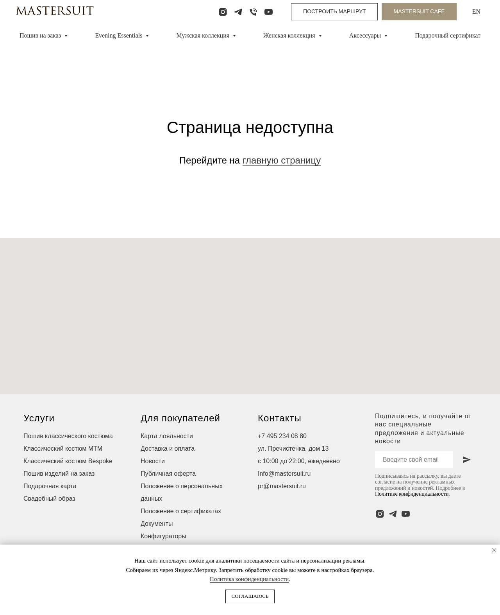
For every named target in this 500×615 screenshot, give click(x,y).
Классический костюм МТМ (62, 448)
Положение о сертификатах (181, 511)
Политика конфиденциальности (249, 579)
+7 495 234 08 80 (282, 436)
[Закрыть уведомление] (494, 550)
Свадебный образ (49, 498)
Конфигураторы (163, 536)
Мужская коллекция (204, 35)
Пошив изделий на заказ (59, 473)
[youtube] (268, 12)
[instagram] (223, 12)
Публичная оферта (168, 473)
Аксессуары (365, 35)
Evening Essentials (119, 35)
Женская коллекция (289, 35)
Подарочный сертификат (447, 35)
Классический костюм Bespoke (67, 461)
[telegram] (238, 12)
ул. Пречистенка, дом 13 (293, 448)
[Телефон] (253, 12)
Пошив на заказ (41, 35)
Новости (153, 461)
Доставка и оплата (168, 448)
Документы (157, 523)
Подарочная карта (50, 486)
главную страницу (282, 160)
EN (476, 11)
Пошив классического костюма (68, 436)
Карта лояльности (167, 436)
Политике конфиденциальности (412, 494)
